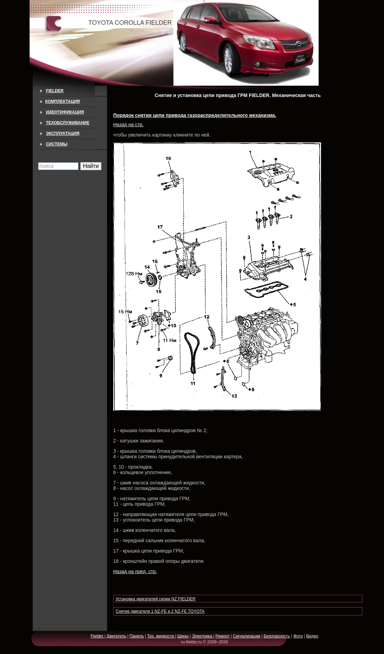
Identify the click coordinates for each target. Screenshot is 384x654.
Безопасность (277, 636)
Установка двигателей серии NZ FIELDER (155, 599)
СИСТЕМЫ (56, 144)
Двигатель (116, 636)
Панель (136, 636)
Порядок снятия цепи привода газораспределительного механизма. (194, 115)
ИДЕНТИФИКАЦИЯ (65, 112)
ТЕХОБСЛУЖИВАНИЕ (67, 122)
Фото (298, 636)
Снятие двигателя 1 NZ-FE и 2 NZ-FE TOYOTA (160, 611)
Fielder (54, 90)
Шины (183, 636)
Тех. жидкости (161, 636)
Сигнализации (246, 636)
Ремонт (222, 636)
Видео (312, 636)
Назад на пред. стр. (135, 571)
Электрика (202, 636)
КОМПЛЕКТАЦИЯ (62, 101)
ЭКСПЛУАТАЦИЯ (62, 133)
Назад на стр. (128, 124)
